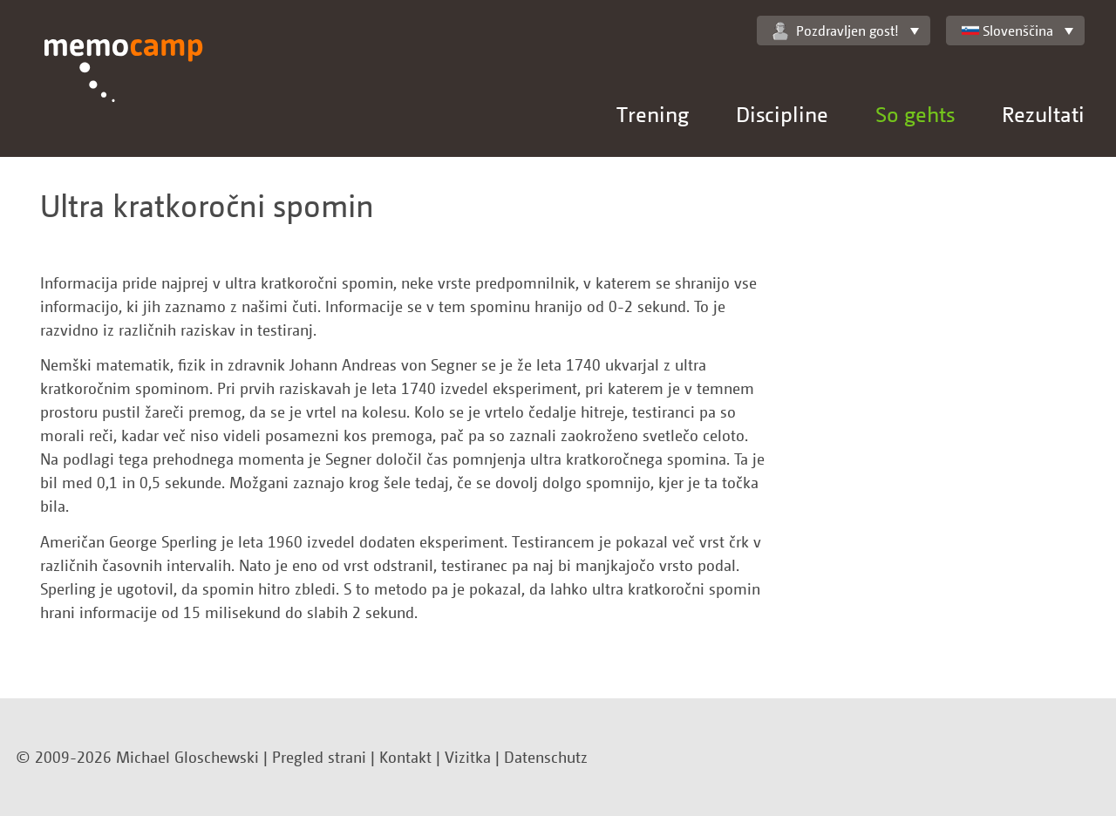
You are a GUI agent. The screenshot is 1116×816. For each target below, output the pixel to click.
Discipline (782, 113)
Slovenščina (1007, 30)
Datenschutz (546, 756)
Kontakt (405, 756)
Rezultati (1043, 113)
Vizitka (468, 756)
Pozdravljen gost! (835, 31)
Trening (652, 113)
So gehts (915, 113)
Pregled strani (319, 756)
